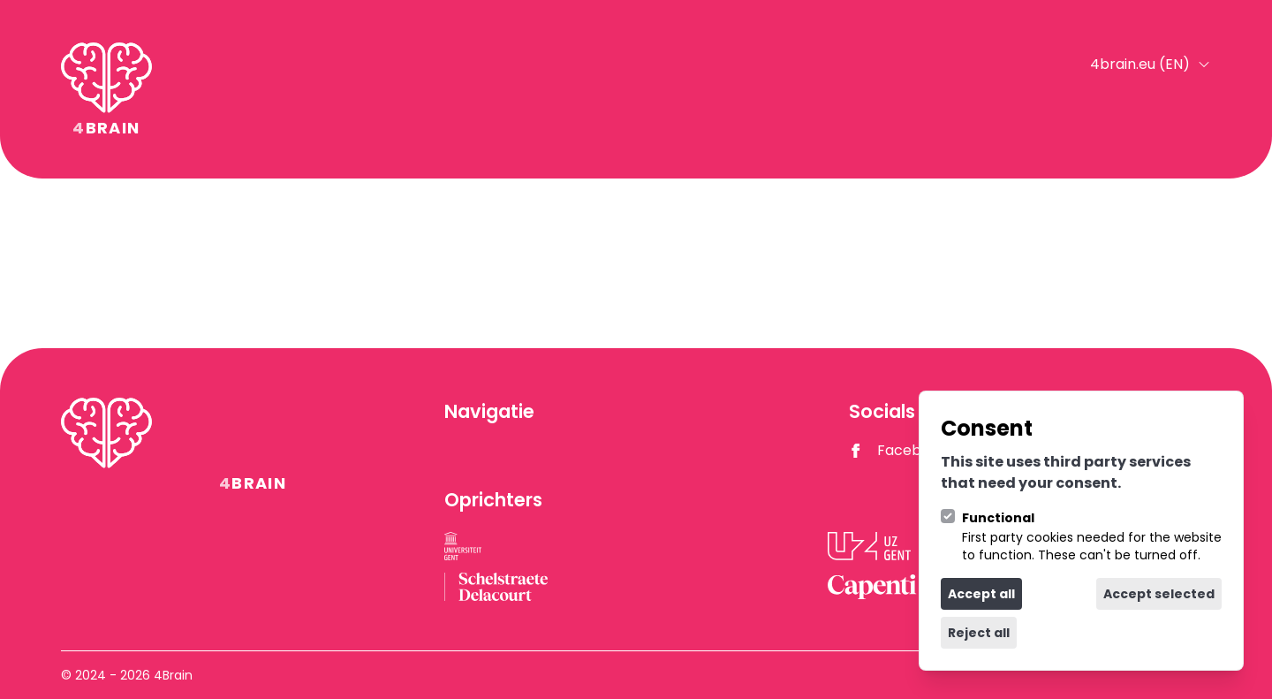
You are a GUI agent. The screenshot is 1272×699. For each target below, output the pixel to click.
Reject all (979, 633)
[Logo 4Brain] (106, 89)
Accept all (981, 594)
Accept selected (1159, 594)
